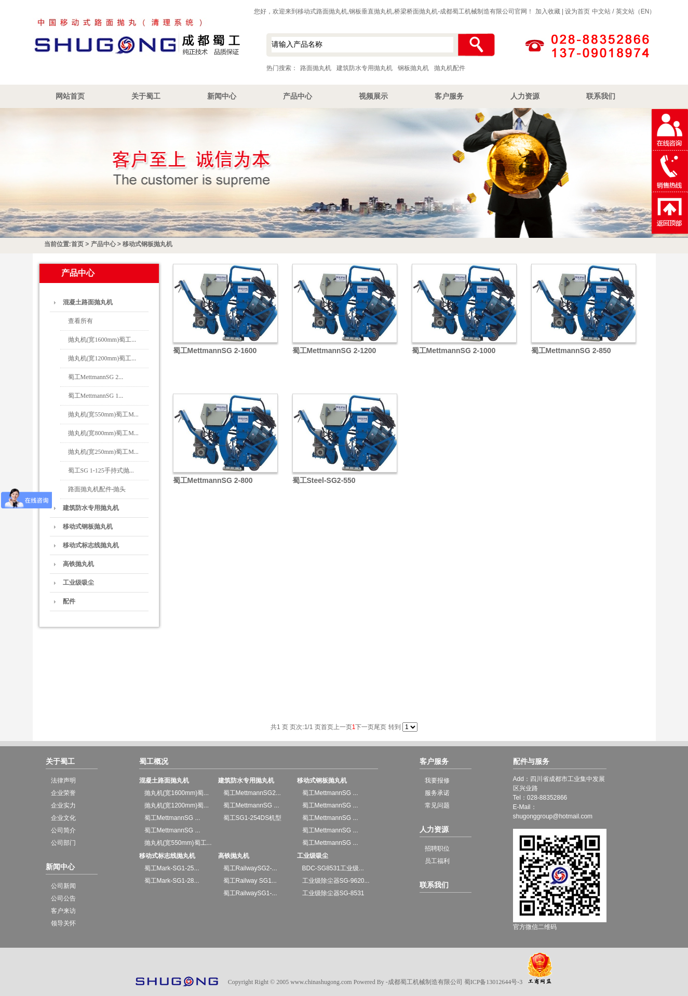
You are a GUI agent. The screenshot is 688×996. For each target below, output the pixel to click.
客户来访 (63, 910)
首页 (77, 244)
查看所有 (80, 321)
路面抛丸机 (315, 68)
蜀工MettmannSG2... (252, 793)
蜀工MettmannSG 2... (96, 377)
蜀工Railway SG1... (250, 880)
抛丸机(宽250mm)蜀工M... (103, 451)
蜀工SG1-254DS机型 (252, 818)
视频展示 (373, 96)
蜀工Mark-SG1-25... (171, 868)
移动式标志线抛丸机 (91, 545)
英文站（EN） (636, 11)
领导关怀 (63, 923)
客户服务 (449, 96)
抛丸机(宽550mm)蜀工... (178, 842)
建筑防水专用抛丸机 (364, 68)
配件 (69, 601)
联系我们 (600, 96)
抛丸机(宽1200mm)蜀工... (102, 358)
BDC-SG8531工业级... (333, 868)
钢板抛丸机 (413, 68)
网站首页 (70, 96)
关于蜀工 (145, 96)
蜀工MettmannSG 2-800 (213, 480)
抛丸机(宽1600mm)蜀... (176, 793)
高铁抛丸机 (78, 564)
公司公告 (63, 898)
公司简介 (63, 830)
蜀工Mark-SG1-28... (171, 880)
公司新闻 (63, 886)
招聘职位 (437, 848)
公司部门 (63, 842)
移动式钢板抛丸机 (147, 244)
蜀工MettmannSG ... (172, 818)
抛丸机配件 (449, 68)
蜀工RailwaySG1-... (250, 893)
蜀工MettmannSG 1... (96, 395)
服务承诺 (437, 793)
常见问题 (437, 805)
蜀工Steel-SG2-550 (324, 480)
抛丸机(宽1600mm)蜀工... (102, 339)
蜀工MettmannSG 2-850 (571, 350)
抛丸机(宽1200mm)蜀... (176, 805)
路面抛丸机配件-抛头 (97, 489)
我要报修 (437, 780)
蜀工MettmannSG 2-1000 (454, 350)
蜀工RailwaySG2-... (250, 868)
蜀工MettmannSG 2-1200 (334, 350)
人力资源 (524, 96)
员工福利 (437, 861)
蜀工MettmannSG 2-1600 (215, 350)
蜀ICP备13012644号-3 (493, 982)
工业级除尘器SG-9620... (336, 880)
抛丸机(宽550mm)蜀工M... (103, 414)
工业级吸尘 (78, 582)
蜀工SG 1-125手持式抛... (101, 470)
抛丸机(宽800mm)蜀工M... (103, 433)
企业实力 (63, 805)
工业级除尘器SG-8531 (333, 893)
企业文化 (63, 818)
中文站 (601, 11)
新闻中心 (221, 96)
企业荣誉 (63, 793)
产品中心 (297, 96)
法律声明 (63, 780)
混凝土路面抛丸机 (88, 302)
